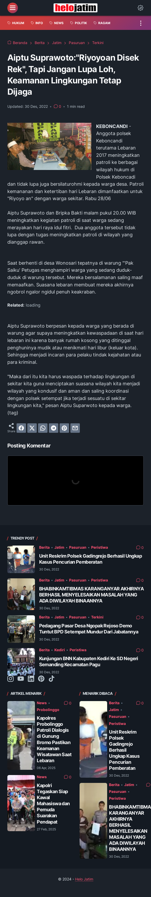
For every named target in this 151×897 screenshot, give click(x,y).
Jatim (59, 547)
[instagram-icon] (10, 679)
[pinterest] (64, 428)
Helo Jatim (84, 879)
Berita (44, 547)
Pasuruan (77, 547)
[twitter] (32, 428)
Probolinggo (48, 710)
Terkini (97, 617)
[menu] (12, 8)
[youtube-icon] (21, 679)
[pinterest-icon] (41, 679)
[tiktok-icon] (51, 679)
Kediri (59, 650)
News (42, 703)
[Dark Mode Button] (140, 8)
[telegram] (53, 428)
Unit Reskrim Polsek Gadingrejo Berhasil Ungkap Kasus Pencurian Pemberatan (124, 750)
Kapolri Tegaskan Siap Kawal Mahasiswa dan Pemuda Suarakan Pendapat (53, 803)
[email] (75, 428)
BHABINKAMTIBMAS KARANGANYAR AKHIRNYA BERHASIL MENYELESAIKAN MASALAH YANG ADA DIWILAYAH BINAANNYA (91, 595)
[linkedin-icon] (31, 679)
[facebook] (21, 428)
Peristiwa (99, 547)
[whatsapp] (43, 428)
